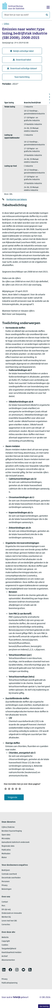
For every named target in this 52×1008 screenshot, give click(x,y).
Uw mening (44, 1006)
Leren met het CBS (9, 922)
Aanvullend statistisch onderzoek (15, 843)
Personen (6, 882)
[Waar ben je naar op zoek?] (26, 15)
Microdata (6, 839)
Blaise (4, 858)
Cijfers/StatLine (8, 828)
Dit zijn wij (6, 910)
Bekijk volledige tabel (22, 51)
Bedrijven (6, 871)
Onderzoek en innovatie (12, 914)
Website (5, 938)
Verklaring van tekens (16, 200)
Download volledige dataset (22, 68)
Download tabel (22, 60)
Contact (5, 903)
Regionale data (8, 847)
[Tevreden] (20, 789)
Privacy (4, 886)
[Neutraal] (15, 789)
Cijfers (6, 24)
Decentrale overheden (11, 879)
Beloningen (6, 890)
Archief (5, 957)
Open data (6, 836)
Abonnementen (8, 961)
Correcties (6, 925)
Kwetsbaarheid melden (11, 953)
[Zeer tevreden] (24, 789)
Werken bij (6, 918)
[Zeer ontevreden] (6, 789)
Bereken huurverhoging (12, 832)
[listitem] (4, 970)
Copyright (6, 942)
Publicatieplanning (9, 984)
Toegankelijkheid (9, 950)
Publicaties (6, 851)
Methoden (6, 854)
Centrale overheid (9, 875)
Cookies (5, 946)
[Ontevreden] (10, 789)
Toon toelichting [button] (22, 77)
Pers (3, 906)
